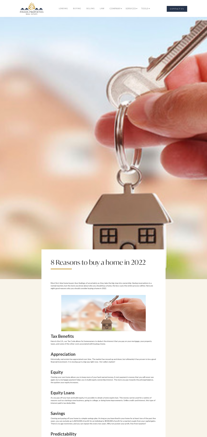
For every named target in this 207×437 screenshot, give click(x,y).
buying (77, 8)
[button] (115, 8)
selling (90, 8)
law (102, 8)
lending (63, 8)
